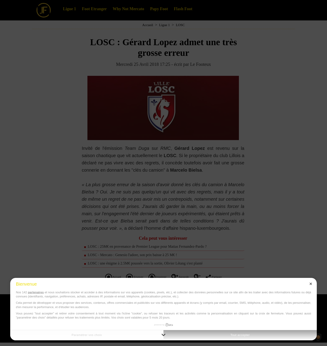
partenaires (36, 292)
